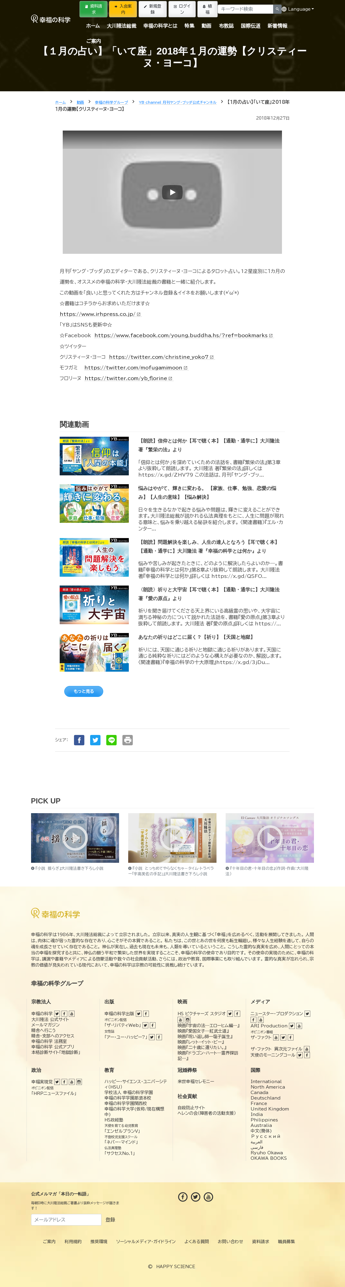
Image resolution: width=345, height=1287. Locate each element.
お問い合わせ (230, 1242)
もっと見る (84, 691)
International (266, 1081)
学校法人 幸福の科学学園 (128, 1092)
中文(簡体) (261, 1131)
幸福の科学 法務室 (49, 1041)
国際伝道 (250, 25)
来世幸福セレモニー (196, 1081)
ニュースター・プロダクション (277, 1014)
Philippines (264, 1120)
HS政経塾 (113, 1120)
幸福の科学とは (160, 25)
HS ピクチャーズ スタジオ (202, 1014)
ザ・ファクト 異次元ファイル (276, 1049)
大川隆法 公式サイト (50, 1019)
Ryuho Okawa (267, 1153)
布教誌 (226, 25)
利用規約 (73, 1242)
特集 (189, 25)
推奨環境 (98, 1242)
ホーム (93, 25)
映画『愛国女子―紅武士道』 (203, 1031)
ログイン (182, 9)
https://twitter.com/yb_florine (129, 378)
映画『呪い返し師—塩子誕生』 (205, 1036)
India (257, 1114)
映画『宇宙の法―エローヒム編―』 (208, 1025)
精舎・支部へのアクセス (52, 1036)
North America (268, 1087)
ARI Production (269, 1026)
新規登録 (152, 9)
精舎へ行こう (43, 1030)
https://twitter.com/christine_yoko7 (162, 357)
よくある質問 (197, 1242)
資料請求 (93, 9)
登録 (110, 1219)
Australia (261, 1125)
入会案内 (123, 9)
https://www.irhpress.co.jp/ (101, 314)
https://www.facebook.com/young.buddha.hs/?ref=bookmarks (184, 335)
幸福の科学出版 (119, 1014)
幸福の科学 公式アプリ (52, 1047)
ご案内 (93, 41)
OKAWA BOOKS (269, 1158)
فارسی (257, 1147)
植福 (207, 9)
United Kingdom (270, 1109)
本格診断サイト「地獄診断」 (55, 1052)
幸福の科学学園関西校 (125, 1103)
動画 (206, 25)
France (259, 1103)
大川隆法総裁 (121, 25)
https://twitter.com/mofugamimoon (136, 367)
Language (296, 9)
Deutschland (265, 1098)
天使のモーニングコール (273, 1055)
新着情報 (277, 25)
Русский (266, 1136)
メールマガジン (45, 1025)
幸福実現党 (42, 1082)
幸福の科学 (42, 1014)
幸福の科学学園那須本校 (127, 1098)
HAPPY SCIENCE (175, 1266)
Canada (259, 1092)
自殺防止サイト (191, 1108)
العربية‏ (256, 1142)
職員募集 (286, 1242)
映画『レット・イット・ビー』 (201, 1042)
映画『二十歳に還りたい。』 (202, 1047)
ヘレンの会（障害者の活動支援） (207, 1113)
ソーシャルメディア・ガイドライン (146, 1242)
